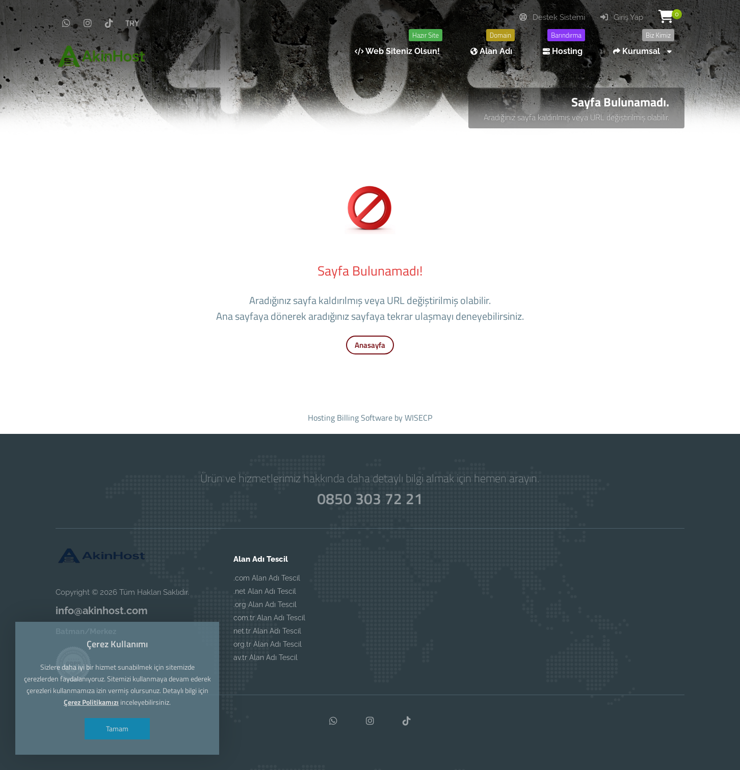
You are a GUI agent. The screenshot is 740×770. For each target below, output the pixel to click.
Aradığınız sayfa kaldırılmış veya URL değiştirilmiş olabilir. (576, 117)
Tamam (117, 728)
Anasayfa (370, 345)
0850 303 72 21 (370, 498)
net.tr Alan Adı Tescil (267, 631)
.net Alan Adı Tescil (264, 591)
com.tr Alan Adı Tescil (269, 618)
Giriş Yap (621, 17)
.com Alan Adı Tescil (266, 578)
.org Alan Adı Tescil (265, 604)
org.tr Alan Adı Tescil (267, 644)
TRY (132, 23)
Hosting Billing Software (350, 417)
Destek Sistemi (552, 17)
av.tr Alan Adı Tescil (265, 657)
